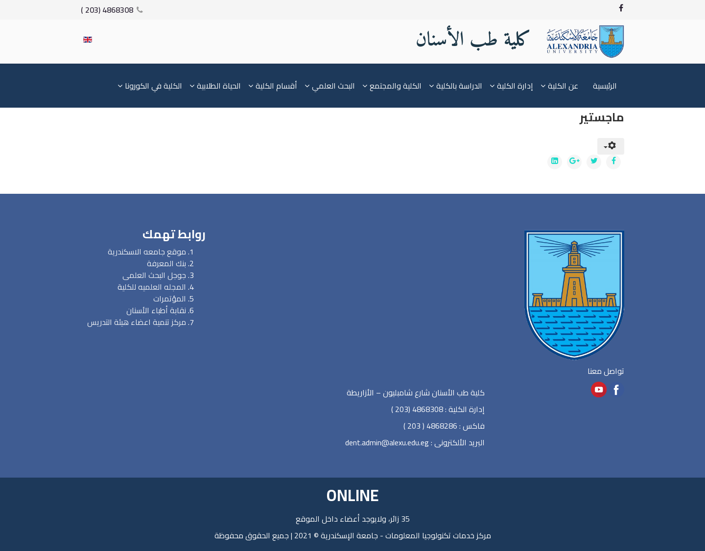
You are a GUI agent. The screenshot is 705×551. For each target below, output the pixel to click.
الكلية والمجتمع (396, 85)
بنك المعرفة (166, 263)
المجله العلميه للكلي (154, 286)
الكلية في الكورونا (153, 85)
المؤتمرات (169, 298)
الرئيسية (605, 85)
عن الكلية (563, 85)
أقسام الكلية (276, 85)
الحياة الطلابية (219, 85)
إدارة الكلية (515, 85)
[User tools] (610, 146)
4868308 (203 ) (107, 9)
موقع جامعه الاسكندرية (147, 251)
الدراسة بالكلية (459, 85)
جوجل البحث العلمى (154, 275)
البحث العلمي (333, 85)
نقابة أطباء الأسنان (156, 310)
